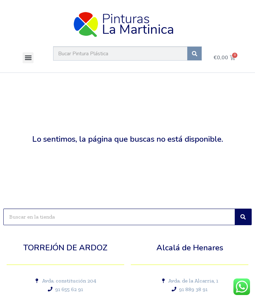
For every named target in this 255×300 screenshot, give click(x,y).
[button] (28, 57)
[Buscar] (194, 53)
